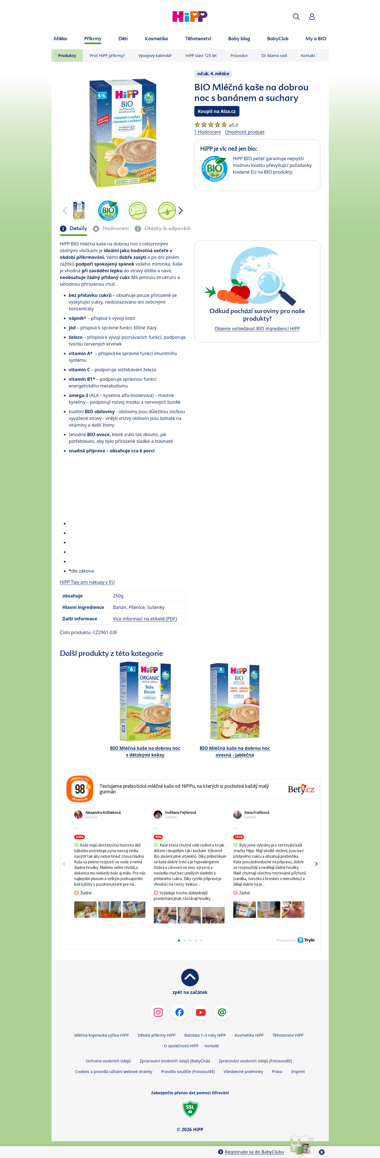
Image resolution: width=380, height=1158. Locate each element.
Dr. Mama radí (274, 55)
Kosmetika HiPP (249, 1035)
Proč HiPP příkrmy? (107, 55)
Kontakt (308, 55)
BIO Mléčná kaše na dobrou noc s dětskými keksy (145, 751)
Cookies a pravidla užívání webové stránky (113, 1071)
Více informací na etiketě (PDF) (145, 619)
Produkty (67, 55)
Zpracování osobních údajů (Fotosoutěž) (255, 1061)
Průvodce (239, 55)
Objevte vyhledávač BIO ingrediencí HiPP (257, 328)
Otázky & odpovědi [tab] (167, 228)
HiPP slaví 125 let (200, 55)
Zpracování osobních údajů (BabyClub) (175, 1061)
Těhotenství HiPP (287, 1035)
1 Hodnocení (207, 132)
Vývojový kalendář (155, 55)
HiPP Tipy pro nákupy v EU (87, 582)
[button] (296, 16)
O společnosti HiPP (181, 1045)
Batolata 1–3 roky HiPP (205, 1035)
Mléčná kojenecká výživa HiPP (101, 1035)
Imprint (298, 1071)
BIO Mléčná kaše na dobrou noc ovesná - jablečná (235, 751)
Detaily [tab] (78, 228)
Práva (277, 1071)
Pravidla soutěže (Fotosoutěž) (188, 1071)
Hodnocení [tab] (115, 228)
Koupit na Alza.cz (217, 111)
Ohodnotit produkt (244, 132)
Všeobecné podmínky (243, 1071)
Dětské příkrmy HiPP (157, 1035)
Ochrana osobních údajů (108, 1061)
